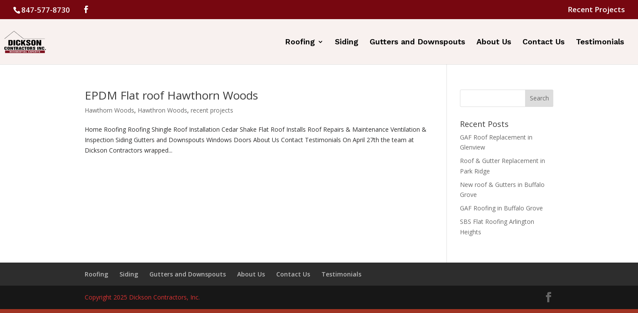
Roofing (300, 42)
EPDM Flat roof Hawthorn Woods (171, 95)
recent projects (212, 110)
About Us (493, 42)
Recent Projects (596, 10)
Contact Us (543, 42)
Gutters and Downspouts (417, 42)
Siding (346, 42)
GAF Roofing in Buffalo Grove (501, 208)
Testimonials (600, 42)
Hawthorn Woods (109, 110)
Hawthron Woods (162, 110)
